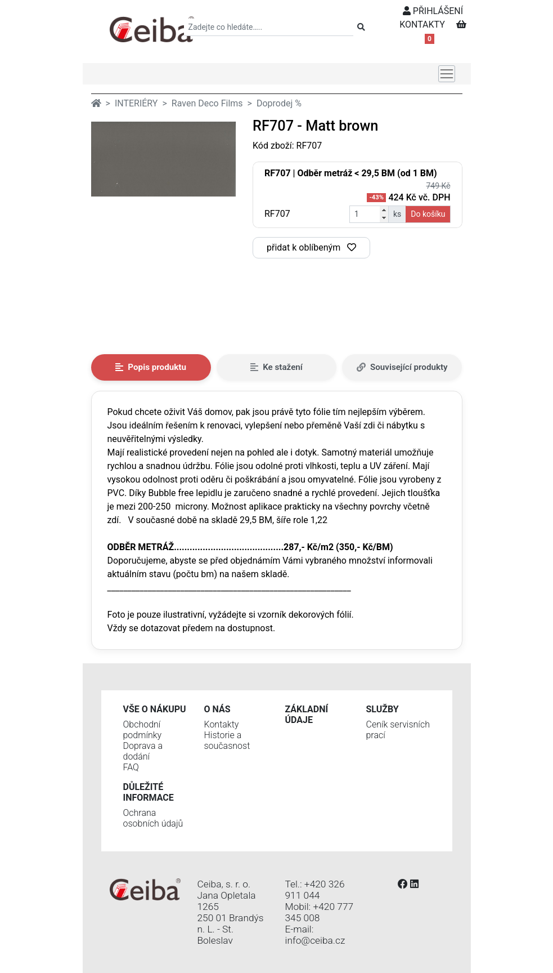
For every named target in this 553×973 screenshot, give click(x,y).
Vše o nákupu (154, 709)
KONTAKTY (422, 24)
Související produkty (402, 367)
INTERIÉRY (136, 103)
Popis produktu (150, 367)
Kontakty (221, 724)
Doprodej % (279, 103)
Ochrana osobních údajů (153, 818)
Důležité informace (148, 792)
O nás (217, 709)
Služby (382, 709)
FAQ (131, 767)
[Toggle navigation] (446, 73)
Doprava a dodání (143, 751)
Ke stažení (276, 367)
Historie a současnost (227, 740)
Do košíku (428, 213)
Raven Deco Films (207, 103)
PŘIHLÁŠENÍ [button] (433, 11)
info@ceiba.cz (315, 940)
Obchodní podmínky (142, 729)
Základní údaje (307, 714)
